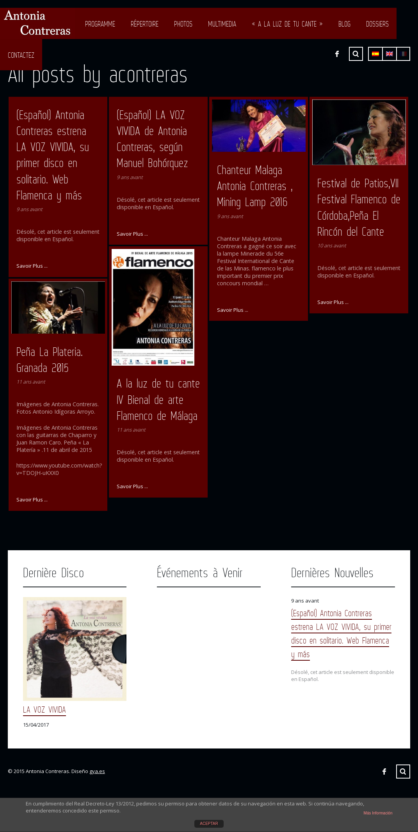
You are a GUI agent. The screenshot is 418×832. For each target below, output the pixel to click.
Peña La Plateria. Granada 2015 (49, 359)
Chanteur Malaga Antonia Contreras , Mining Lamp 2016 (255, 186)
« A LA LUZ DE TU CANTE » (287, 24)
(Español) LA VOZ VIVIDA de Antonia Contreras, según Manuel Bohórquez (152, 139)
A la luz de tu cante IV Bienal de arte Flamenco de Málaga (158, 399)
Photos (183, 24)
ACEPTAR (209, 823)
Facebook (384, 771)
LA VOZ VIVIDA (44, 709)
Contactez (21, 55)
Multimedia (222, 24)
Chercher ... (403, 771)
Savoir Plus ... (32, 265)
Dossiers (377, 24)
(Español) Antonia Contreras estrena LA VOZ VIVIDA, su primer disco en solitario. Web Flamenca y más (52, 155)
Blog (344, 24)
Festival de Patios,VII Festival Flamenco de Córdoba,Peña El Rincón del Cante (358, 207)
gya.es (97, 771)
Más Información (378, 813)
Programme (100, 24)
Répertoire (144, 24)
